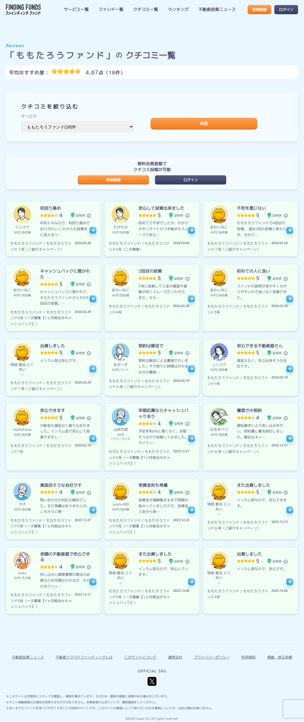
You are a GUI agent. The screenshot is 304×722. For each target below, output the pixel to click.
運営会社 (175, 657)
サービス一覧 (76, 9)
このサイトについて (140, 657)
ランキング (178, 9)
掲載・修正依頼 (279, 657)
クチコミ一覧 (145, 9)
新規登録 (259, 9)
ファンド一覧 (111, 9)
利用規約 (248, 657)
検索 (204, 123)
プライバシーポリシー (211, 657)
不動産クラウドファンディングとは (84, 657)
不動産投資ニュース (217, 9)
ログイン (286, 9)
